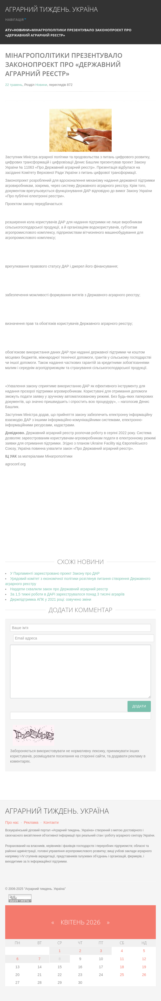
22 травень (13, 85)
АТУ (8, 30)
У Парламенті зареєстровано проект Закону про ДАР (54, 573)
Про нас (12, 822)
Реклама (31, 822)
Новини (21, 30)
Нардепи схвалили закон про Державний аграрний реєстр (59, 589)
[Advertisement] (83, 516)
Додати (139, 706)
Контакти (51, 822)
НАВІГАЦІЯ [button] (15, 19)
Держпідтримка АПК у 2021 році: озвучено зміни (50, 599)
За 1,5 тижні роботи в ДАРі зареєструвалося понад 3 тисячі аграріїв (67, 594)
